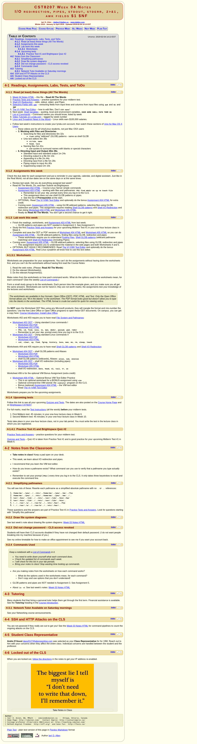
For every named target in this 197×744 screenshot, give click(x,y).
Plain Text (102, 28)
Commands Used (26, 66)
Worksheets (28, 49)
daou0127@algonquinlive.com (38, 641)
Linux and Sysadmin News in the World (32, 119)
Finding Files (68, 237)
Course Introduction (48, 603)
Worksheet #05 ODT (22, 361)
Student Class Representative (27, 76)
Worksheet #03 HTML (28, 339)
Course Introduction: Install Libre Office (39, 313)
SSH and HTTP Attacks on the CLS (29, 73)
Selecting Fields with (25, 104)
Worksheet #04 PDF (28, 354)
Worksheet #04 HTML (39, 210)
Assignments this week (29, 44)
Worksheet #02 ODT (22, 322)
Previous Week (63, 28)
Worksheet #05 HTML (65, 210)
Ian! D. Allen (54, 737)
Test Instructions (38, 409)
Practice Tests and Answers (26, 100)
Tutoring (16, 68)
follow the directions (42, 659)
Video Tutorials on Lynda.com (27, 117)
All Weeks (77, 28)
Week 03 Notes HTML (74, 522)
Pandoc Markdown (59, 732)
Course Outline (46, 28)
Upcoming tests (25, 51)
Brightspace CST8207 (21, 405)
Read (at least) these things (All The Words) (39, 41)
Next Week (90, 28)
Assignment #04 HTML (98, 200)
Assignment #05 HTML (43, 205)
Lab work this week (27, 46)
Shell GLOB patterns (83, 207)
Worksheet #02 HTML (28, 327)
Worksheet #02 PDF (28, 325)
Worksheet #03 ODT (22, 335)
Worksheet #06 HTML (23, 378)
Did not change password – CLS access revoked (41, 64)
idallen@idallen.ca (60, 22)
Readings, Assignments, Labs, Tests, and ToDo (35, 39)
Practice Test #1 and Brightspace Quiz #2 (42, 54)
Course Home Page (28, 28)
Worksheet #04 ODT (22, 351)
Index (116, 84)
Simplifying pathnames (29, 59)
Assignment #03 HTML (29, 190)
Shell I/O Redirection (23, 102)
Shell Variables (31, 112)
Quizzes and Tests (55, 402)
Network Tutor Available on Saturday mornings (40, 71)
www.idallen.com (77, 22)
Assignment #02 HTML (29, 188)
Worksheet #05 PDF (28, 364)
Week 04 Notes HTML (23, 97)
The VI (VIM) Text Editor (24, 109)
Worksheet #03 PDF (28, 337)
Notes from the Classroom (25, 56)
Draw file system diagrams (31, 61)
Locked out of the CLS (23, 78)
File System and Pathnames (70, 318)
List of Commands (21, 114)
